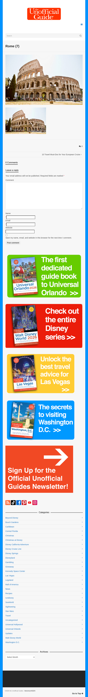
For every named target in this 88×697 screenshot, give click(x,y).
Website (9, 228)
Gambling (9, 562)
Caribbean (9, 527)
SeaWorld (9, 602)
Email (8, 220)
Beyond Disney (11, 518)
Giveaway (9, 567)
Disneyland (10, 558)
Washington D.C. (12, 642)
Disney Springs (11, 553)
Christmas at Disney (13, 540)
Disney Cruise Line (13, 549)
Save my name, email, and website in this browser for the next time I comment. (39, 238)
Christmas (9, 536)
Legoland (9, 580)
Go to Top (77, 693)
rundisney (9, 598)
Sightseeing (10, 607)
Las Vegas (9, 576)
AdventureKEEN (30, 691)
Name (8, 213)
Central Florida (11, 531)
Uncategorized (11, 620)
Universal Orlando (13, 629)
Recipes (8, 593)
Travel (8, 616)
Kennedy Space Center (15, 571)
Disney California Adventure (17, 544)
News (7, 589)
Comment (10, 180)
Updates (8, 633)
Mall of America (11, 584)
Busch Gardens (12, 522)
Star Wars (9, 611)
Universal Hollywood (14, 624)
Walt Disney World (13, 638)
